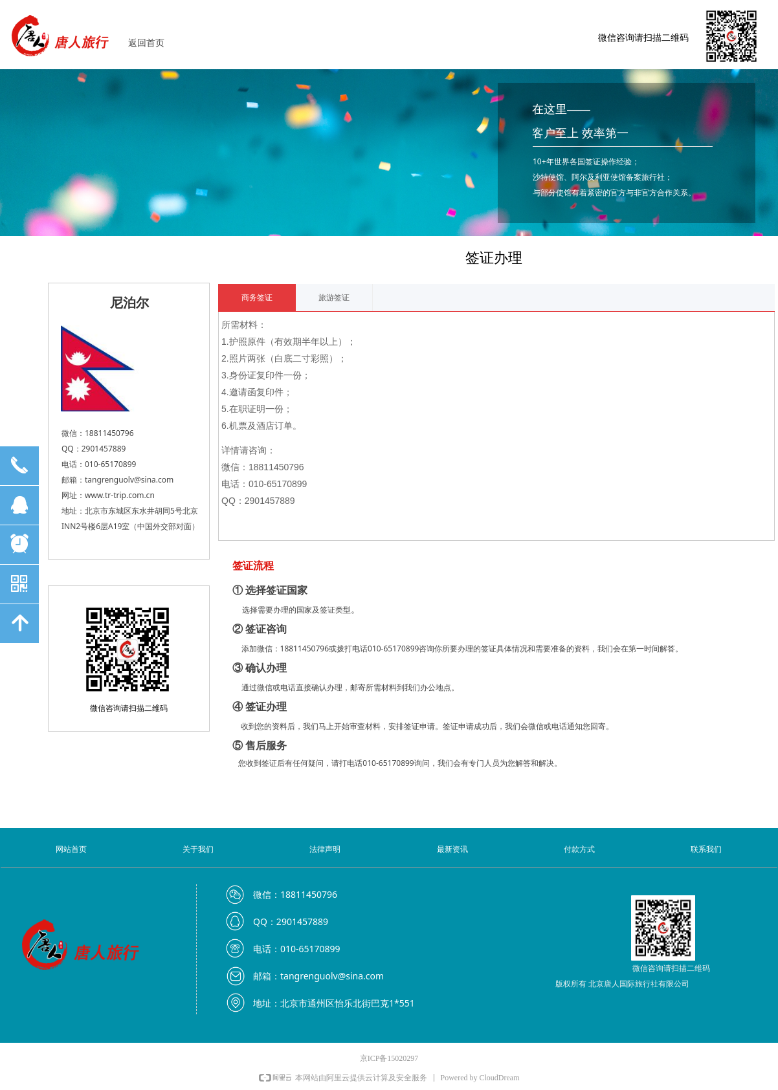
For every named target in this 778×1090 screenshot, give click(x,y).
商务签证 (256, 297)
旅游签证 (334, 297)
